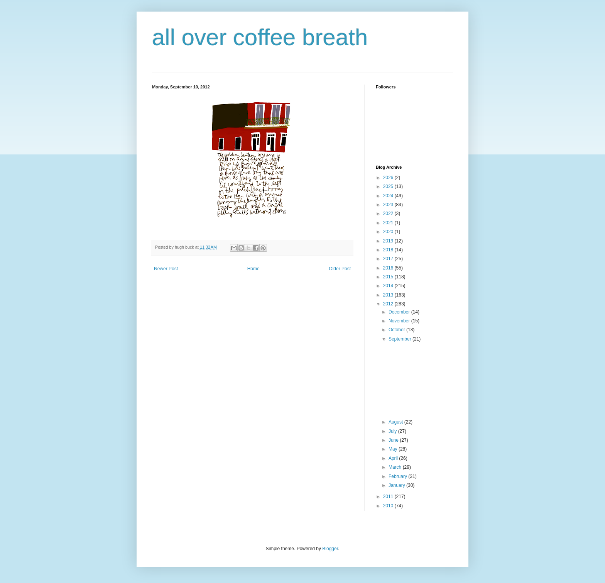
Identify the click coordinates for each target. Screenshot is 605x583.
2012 (389, 304)
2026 (389, 177)
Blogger (330, 548)
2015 (389, 277)
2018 (389, 250)
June (394, 440)
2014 (389, 285)
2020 (389, 231)
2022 (389, 213)
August (396, 422)
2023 (389, 204)
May (394, 449)
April (394, 458)
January (397, 485)
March (396, 467)
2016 (389, 268)
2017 (389, 258)
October (397, 329)
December (400, 312)
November (400, 321)
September (400, 339)
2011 (389, 496)
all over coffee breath (260, 37)
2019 (389, 241)
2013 (389, 295)
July (393, 431)
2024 (389, 195)
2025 (389, 186)
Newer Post (166, 268)
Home (253, 268)
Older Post (340, 268)
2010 (389, 505)
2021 (389, 222)
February (398, 476)
